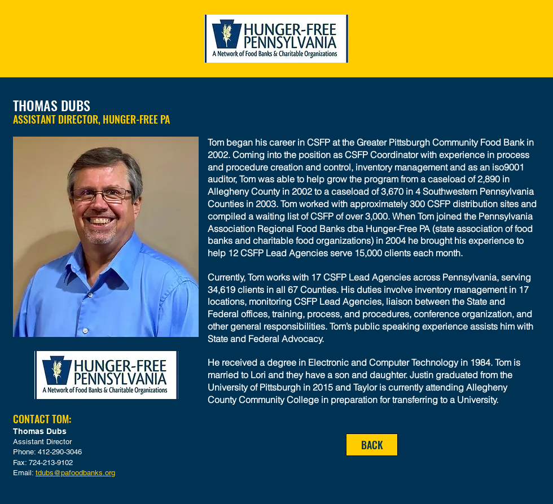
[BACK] (372, 444)
